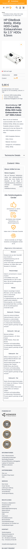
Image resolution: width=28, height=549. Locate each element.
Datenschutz (5, 512)
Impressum (5, 516)
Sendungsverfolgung (7, 493)
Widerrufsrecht (6, 510)
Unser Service (6, 486)
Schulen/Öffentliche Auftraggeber (11, 461)
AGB (3, 514)
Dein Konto (5, 484)
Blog (3, 466)
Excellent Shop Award (8, 475)
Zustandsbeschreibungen (9, 457)
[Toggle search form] (16, 7)
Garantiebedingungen (8, 521)
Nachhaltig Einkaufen (8, 459)
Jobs (3, 477)
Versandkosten (6, 491)
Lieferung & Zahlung (7, 487)
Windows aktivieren (7, 465)
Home (3, 12)
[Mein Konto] (20, 7)
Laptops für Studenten (8, 463)
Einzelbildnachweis (7, 517)
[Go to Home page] (9, 7)
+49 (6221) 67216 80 (10, 538)
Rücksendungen (6, 489)
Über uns (4, 473)
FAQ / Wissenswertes (8, 455)
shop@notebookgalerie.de (9, 544)
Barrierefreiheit (6, 519)
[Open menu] (4, 7)
